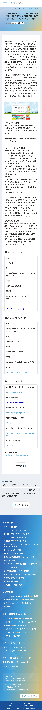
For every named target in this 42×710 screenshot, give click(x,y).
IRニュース (8, 618)
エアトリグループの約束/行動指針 (16, 596)
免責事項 (7, 636)
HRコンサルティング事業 (13, 553)
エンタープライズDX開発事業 (15, 564)
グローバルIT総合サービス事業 (15, 530)
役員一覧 (7, 606)
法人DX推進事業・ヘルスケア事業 (16, 571)
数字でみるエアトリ (11, 603)
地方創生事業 (9, 541)
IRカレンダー (9, 629)
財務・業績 (29, 618)
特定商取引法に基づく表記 (31, 705)
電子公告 (16, 636)
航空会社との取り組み (12, 600)
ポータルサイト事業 (11, 567)
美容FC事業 (33, 564)
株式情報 (7, 625)
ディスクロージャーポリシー (27, 629)
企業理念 (35, 596)
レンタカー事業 (28, 557)
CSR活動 (23, 651)
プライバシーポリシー (12, 703)
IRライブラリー (10, 622)
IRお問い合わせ (24, 632)
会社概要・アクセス (29, 603)
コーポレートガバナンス (27, 622)
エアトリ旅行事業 (10, 527)
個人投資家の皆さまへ (21, 625)
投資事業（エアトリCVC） (26, 537)
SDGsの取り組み (10, 651)
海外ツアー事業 (9, 560)
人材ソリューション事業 (13, 574)
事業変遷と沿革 (29, 600)
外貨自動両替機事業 (11, 581)
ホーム (13, 8)
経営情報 (18, 618)
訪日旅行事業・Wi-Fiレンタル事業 (16, 534)
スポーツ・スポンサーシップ (14, 647)
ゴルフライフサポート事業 (14, 578)
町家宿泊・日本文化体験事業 (14, 585)
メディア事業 (9, 537)
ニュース (17, 8)
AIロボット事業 (30, 574)
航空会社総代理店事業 (12, 557)
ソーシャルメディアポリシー (27, 703)
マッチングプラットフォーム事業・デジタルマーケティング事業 (21, 545)
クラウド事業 (21, 541)
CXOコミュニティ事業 (12, 550)
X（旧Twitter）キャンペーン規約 (13, 705)
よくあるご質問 (9, 632)
